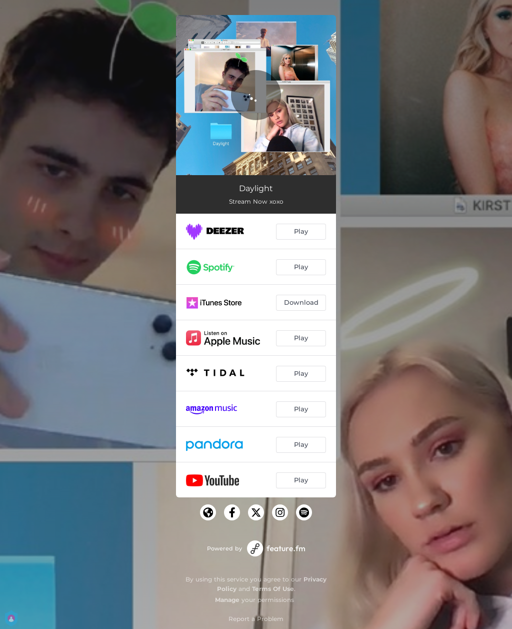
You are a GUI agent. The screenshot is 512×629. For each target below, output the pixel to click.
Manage (227, 599)
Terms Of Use (273, 588)
